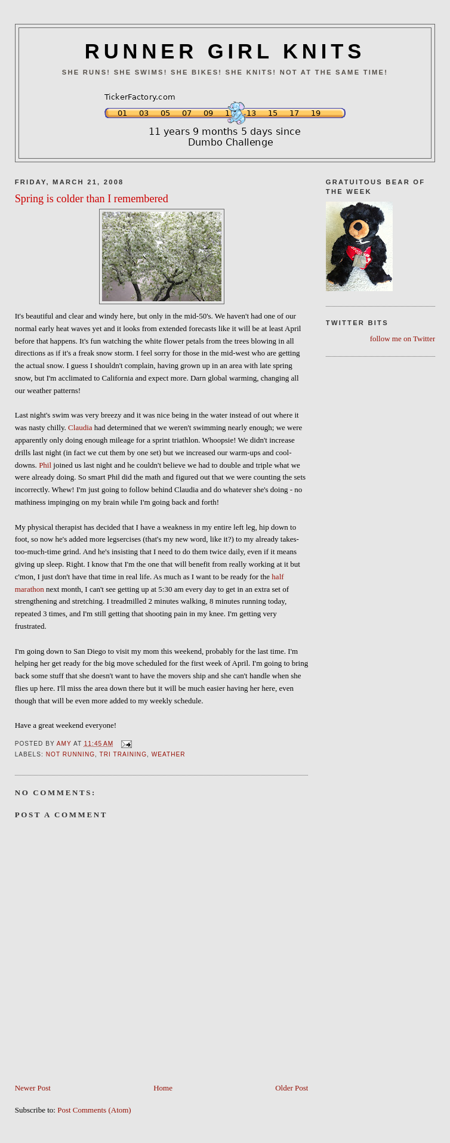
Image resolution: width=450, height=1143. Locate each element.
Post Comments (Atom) (94, 1109)
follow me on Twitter (403, 338)
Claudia (80, 427)
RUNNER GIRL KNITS (225, 51)
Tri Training (123, 754)
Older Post (291, 1087)
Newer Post (33, 1087)
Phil (45, 465)
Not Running (70, 754)
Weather (169, 754)
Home (162, 1087)
